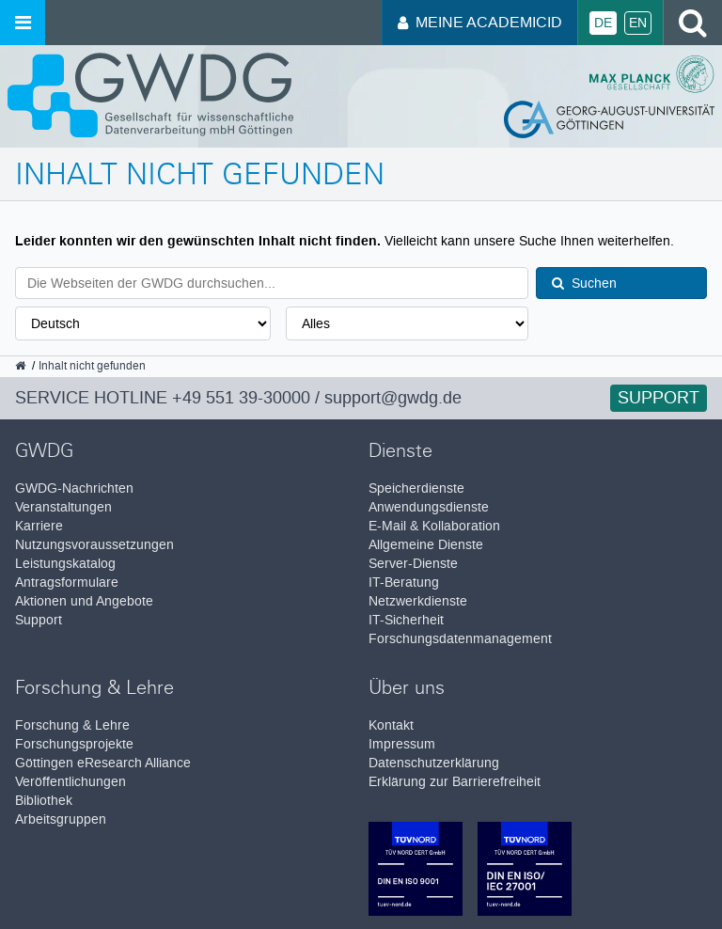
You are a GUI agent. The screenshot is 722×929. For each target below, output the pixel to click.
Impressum (402, 744)
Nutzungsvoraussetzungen (94, 545)
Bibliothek (43, 801)
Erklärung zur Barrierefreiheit (455, 782)
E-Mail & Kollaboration (434, 526)
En (638, 23)
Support (658, 397)
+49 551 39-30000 (241, 397)
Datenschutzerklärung (434, 763)
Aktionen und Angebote (84, 601)
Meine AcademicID (480, 22)
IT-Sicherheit (406, 620)
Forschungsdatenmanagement (460, 639)
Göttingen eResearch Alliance (103, 763)
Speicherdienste (416, 488)
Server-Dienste (413, 564)
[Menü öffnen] (22, 22)
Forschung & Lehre (72, 725)
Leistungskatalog (65, 564)
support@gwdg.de (393, 397)
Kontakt (391, 725)
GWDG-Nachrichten (74, 488)
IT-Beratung (404, 582)
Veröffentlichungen (70, 782)
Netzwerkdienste (418, 601)
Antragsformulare (66, 582)
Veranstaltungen (63, 507)
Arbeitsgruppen (60, 819)
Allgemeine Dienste (426, 545)
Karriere (39, 526)
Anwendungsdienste (429, 507)
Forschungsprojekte (74, 744)
